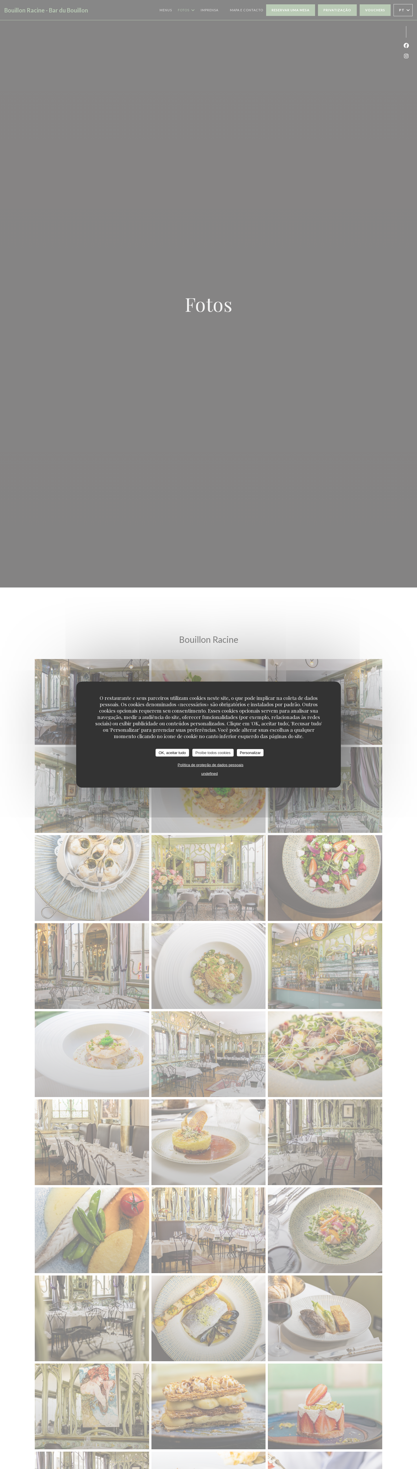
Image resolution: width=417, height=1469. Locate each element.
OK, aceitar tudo (172, 752)
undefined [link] (209, 773)
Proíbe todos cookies (213, 752)
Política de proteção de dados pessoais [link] (211, 765)
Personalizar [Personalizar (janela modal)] (250, 752)
